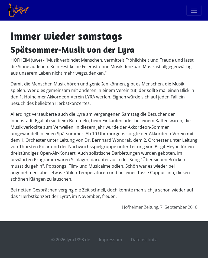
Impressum (110, 240)
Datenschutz (144, 240)
